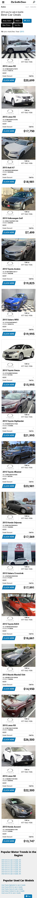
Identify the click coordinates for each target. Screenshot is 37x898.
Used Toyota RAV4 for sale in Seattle (11, 887)
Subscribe (33, 7)
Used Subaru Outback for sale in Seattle (12, 891)
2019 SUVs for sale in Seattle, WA (11, 872)
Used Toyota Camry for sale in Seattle (12, 889)
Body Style (7, 21)
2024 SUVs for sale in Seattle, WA (11, 862)
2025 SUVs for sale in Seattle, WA (11, 860)
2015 (27, 21)
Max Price (6, 25)
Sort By (18, 25)
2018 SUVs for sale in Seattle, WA (11, 874)
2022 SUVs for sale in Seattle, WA (11, 866)
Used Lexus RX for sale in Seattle (11, 893)
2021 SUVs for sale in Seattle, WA (11, 868)
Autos (3, 7)
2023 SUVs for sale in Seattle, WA (11, 864)
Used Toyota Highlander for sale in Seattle (13, 885)
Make (18, 21)
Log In (27, 7)
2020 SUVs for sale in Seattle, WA (11, 870)
